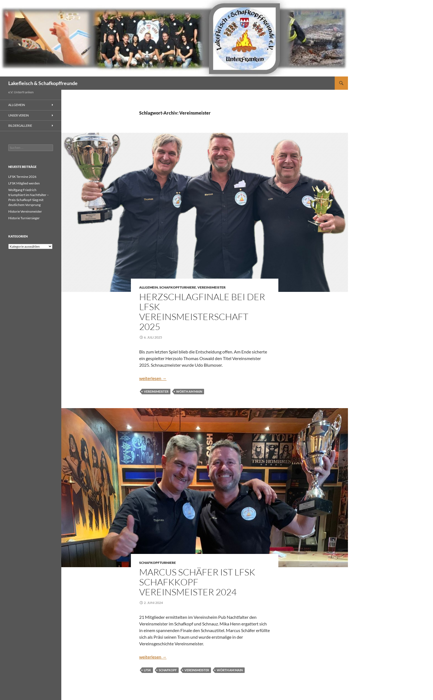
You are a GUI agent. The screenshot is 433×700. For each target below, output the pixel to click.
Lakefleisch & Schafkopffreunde (43, 83)
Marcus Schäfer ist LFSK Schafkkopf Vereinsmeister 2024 (197, 582)
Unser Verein (18, 115)
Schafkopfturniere (177, 287)
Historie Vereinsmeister (25, 211)
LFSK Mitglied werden (24, 183)
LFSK (147, 670)
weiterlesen (153, 378)
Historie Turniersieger (24, 218)
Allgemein (148, 287)
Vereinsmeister (211, 287)
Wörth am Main (189, 391)
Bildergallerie (20, 125)
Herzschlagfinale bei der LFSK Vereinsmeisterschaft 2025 (202, 311)
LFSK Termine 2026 (22, 177)
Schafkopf (168, 670)
